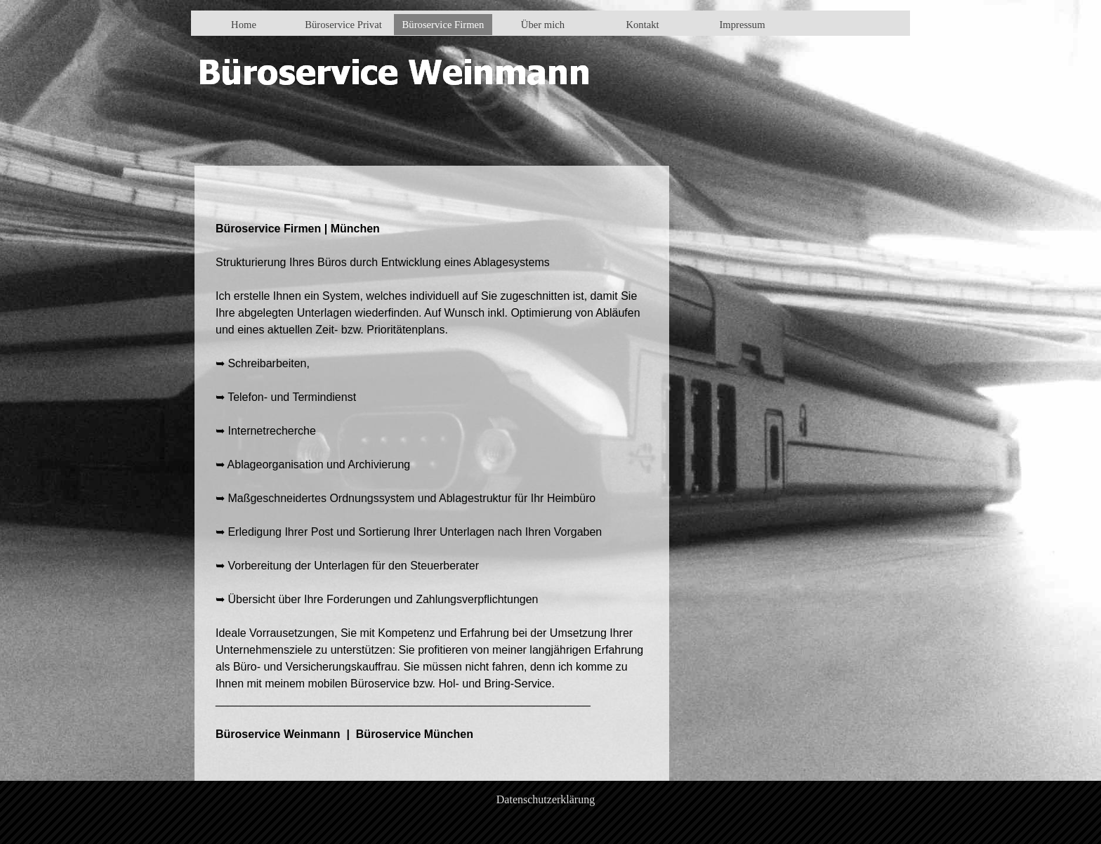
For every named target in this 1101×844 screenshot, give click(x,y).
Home (243, 24)
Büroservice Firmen (443, 24)
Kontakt (642, 24)
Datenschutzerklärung (545, 799)
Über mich (543, 24)
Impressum (742, 24)
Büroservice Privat (343, 24)
